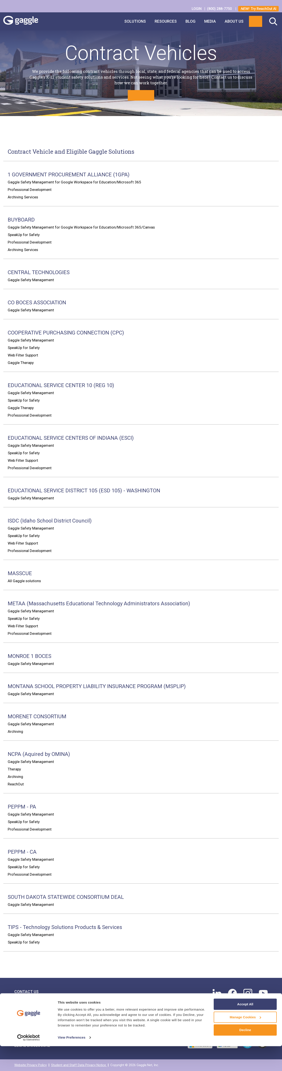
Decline (245, 1055)
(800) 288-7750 (220, 9)
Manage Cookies (245, 1042)
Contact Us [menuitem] (26, 991)
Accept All (245, 1029)
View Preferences (71, 1062)
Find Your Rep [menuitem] (28, 1005)
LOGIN (197, 9)
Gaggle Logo (25, 21)
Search (273, 21)
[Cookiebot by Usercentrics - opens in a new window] (28, 1062)
